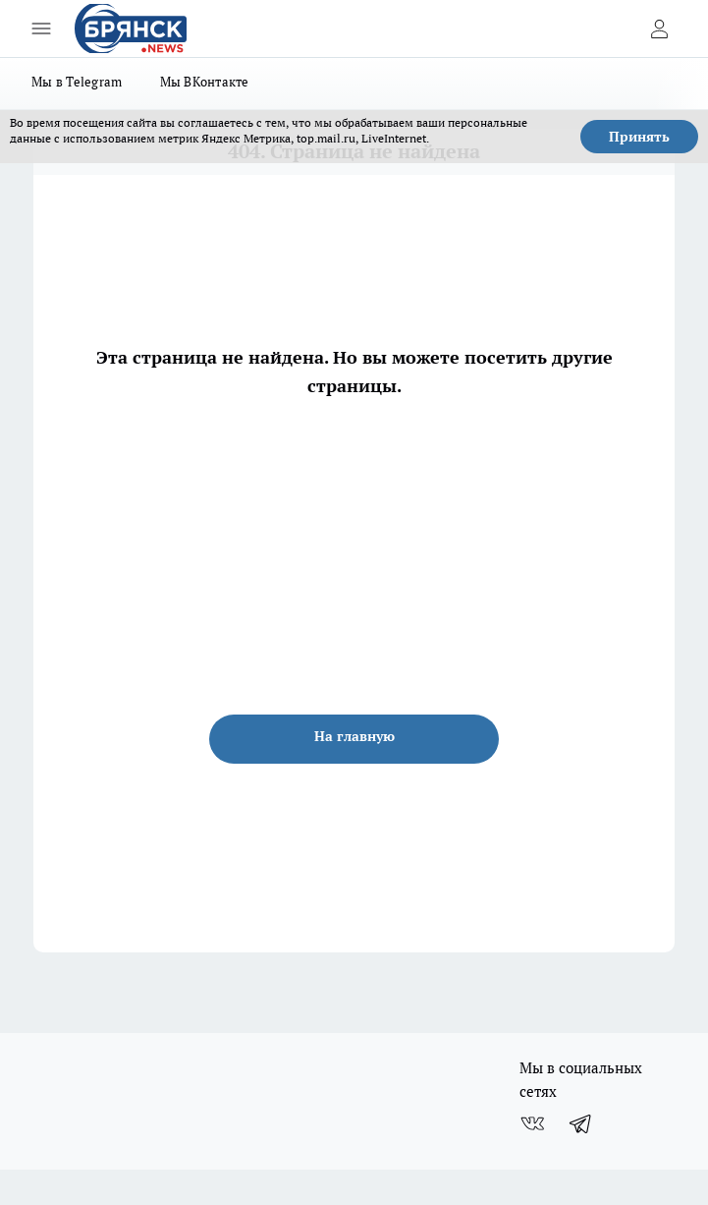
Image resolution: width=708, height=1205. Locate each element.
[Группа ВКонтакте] (532, 1123)
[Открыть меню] (41, 28)
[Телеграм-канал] (581, 1123)
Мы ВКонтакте (204, 81)
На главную (354, 736)
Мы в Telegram (77, 81)
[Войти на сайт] (659, 28)
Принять (639, 136)
